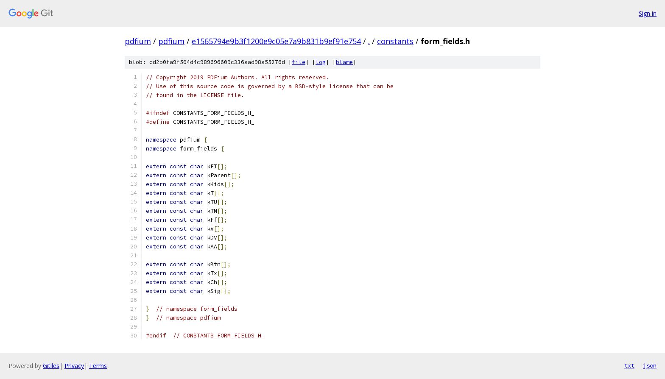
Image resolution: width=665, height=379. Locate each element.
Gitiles (51, 366)
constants (395, 41)
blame (344, 62)
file (298, 62)
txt (629, 365)
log (321, 62)
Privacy (74, 366)
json (650, 365)
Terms (98, 366)
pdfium (138, 41)
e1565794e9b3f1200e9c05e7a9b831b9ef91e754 (276, 41)
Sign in (648, 13)
